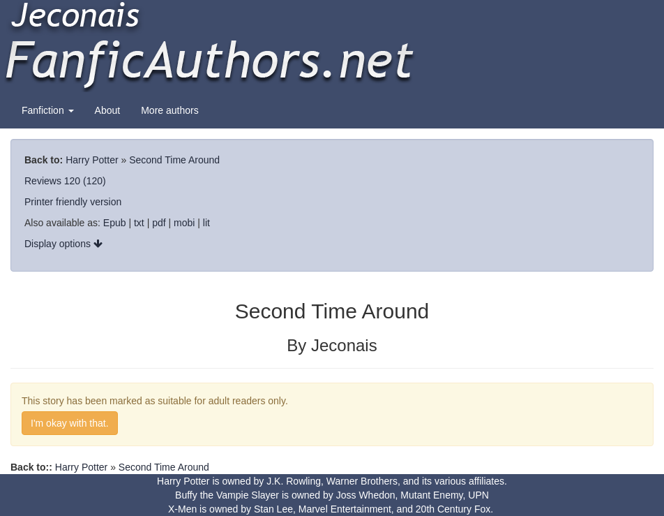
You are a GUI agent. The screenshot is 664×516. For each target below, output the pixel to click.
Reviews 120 (52, 180)
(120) (94, 180)
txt (139, 222)
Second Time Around (174, 159)
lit (206, 222)
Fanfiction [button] (48, 110)
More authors (169, 110)
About (108, 110)
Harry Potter (92, 159)
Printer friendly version (72, 201)
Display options (63, 243)
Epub (114, 222)
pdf (158, 222)
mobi (184, 222)
